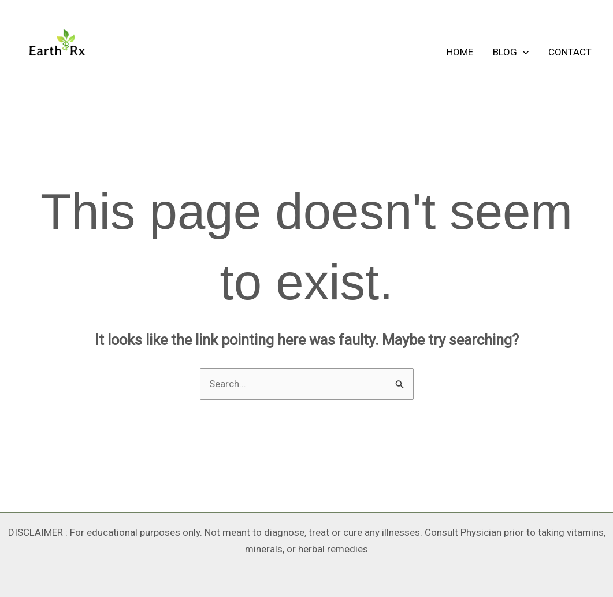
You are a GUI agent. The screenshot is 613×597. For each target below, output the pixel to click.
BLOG (511, 52)
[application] (523, 52)
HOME (460, 52)
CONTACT (570, 52)
